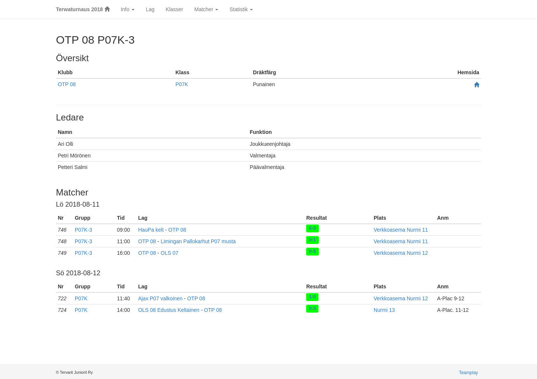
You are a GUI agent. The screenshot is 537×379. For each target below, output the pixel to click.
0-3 (312, 308)
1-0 (312, 297)
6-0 (312, 228)
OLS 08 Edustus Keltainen (168, 310)
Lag (150, 9)
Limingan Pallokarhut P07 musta (198, 241)
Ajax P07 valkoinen (160, 298)
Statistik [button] (241, 9)
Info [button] (128, 9)
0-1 (312, 239)
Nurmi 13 (384, 310)
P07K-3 (83, 230)
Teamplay (468, 372)
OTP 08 (67, 84)
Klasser (174, 9)
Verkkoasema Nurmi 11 (401, 230)
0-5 (312, 251)
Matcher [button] (206, 9)
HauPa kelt (150, 230)
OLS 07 (169, 253)
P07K (181, 84)
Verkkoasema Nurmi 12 (401, 253)
